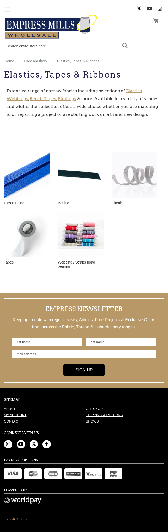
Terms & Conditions (17, 519)
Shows (92, 421)
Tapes (9, 262)
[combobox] (31, 46)
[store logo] (51, 26)
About (10, 409)
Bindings (67, 98)
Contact (12, 421)
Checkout (95, 409)
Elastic (117, 203)
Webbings (17, 98)
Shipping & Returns (104, 415)
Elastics (134, 90)
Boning (63, 203)
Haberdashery (36, 61)
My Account (15, 415)
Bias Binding (14, 203)
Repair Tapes (43, 98)
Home (9, 61)
